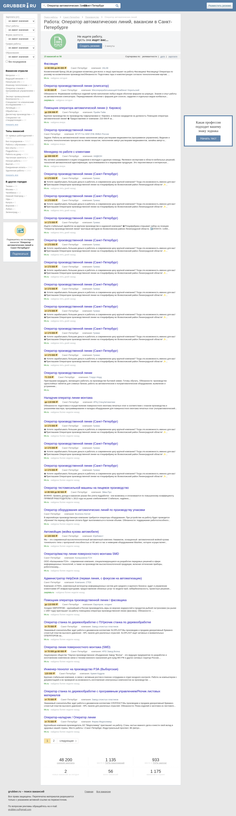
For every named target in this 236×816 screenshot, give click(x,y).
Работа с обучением (16, 144)
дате (162, 56)
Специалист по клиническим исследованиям (20, 103)
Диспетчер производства (18, 114)
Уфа (8, 199)
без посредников (17, 61)
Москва (9, 189)
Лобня (9, 209)
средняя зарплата (65, 763)
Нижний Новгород (14, 196)
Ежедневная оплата (15, 167)
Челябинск (11, 192)
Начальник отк (13, 82)
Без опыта (11, 148)
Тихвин (9, 186)
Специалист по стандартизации (13, 118)
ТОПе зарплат (160, 763)
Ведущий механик (14, 78)
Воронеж (10, 205)
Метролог (10, 75)
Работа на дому (13, 154)
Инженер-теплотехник (16, 85)
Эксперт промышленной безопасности (17, 97)
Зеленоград (11, 212)
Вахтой (9, 164)
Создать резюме (90, 46)
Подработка (11, 151)
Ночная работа (13, 161)
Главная (89, 791)
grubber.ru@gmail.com (19, 809)
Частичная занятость (16, 157)
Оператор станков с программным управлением (19, 89)
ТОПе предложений (114, 763)
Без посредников (14, 141)
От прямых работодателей (19, 135)
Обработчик (11, 111)
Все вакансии (103, 791)
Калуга (9, 202)
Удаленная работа (15, 170)
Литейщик (10, 108)
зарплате (172, 56)
